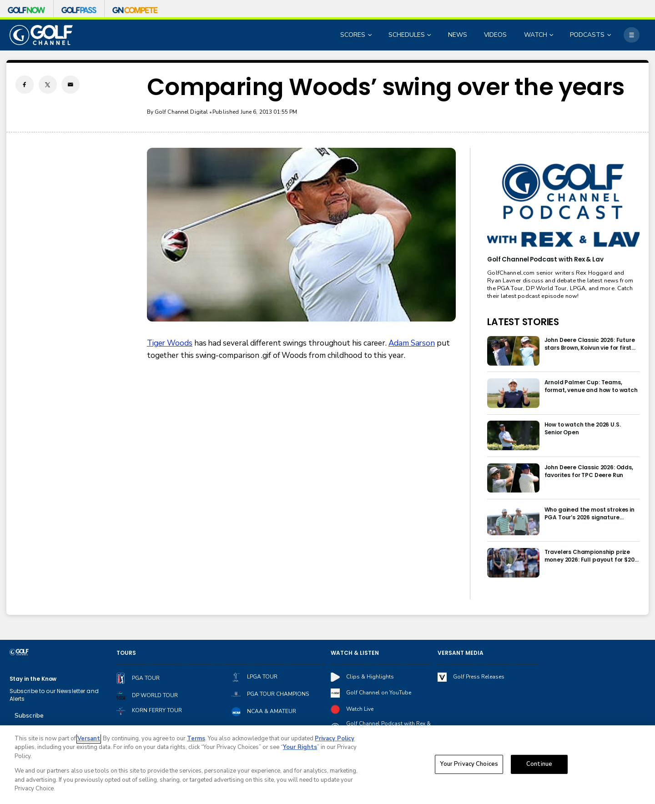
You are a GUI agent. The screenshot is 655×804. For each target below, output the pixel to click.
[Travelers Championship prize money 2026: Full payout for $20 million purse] (513, 563)
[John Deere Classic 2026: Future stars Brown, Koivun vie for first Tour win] (513, 351)
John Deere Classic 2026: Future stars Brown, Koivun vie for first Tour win (589, 344)
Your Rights (300, 748)
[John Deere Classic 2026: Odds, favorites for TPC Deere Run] (513, 478)
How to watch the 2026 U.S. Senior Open (582, 428)
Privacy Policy (334, 739)
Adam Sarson (411, 343)
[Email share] (70, 84)
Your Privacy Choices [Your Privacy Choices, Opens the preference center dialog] (469, 764)
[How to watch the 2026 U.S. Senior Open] (513, 435)
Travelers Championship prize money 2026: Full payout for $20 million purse (589, 555)
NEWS (457, 34)
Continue (539, 764)
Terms (196, 739)
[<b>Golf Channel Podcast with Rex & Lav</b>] (563, 206)
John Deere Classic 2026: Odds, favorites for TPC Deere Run (588, 471)
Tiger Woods (169, 343)
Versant (88, 739)
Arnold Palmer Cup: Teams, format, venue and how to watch (591, 386)
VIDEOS (495, 34)
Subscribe (29, 715)
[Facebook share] (24, 84)
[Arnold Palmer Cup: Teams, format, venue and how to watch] (513, 393)
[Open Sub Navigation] (370, 35)
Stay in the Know (33, 679)
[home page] (41, 35)
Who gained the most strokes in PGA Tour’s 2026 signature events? (589, 513)
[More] (631, 35)
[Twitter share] (48, 84)
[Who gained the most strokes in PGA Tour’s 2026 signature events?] (513, 520)
